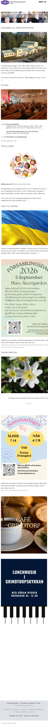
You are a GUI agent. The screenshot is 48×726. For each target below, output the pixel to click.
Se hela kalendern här (9, 141)
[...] (2, 80)
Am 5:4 (28, 403)
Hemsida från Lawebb (8, 723)
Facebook (7, 709)
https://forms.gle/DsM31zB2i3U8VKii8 (14, 490)
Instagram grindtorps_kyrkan (24, 712)
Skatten (15, 184)
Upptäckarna (25, 184)
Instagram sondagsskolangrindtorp (31, 709)
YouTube (15, 709)
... (42, 128)
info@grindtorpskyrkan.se (24, 705)
